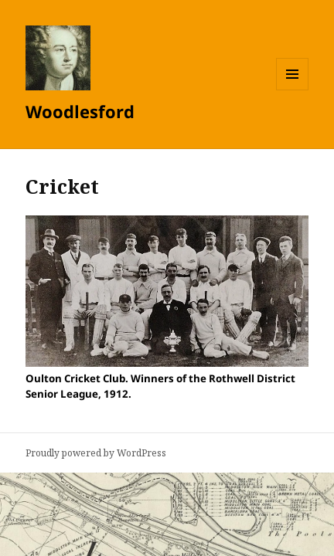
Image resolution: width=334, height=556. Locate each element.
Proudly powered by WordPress (96, 452)
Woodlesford (80, 111)
